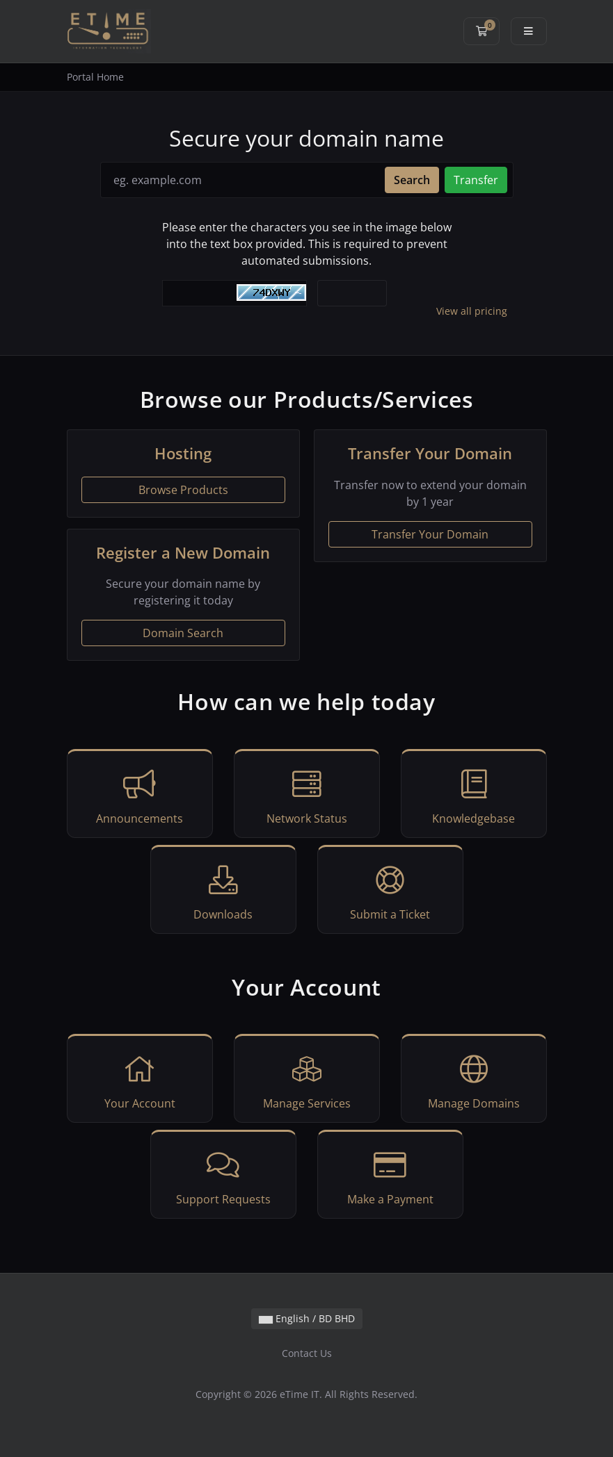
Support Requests (223, 1176)
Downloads (223, 891)
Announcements (139, 795)
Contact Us (307, 1353)
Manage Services (306, 1080)
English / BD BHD (307, 1318)
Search (412, 180)
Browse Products (183, 489)
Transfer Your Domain (430, 534)
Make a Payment (390, 1176)
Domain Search (183, 633)
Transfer (476, 180)
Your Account (139, 1080)
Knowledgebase (473, 795)
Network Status (306, 795)
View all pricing (471, 311)
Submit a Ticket (390, 891)
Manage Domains (473, 1080)
